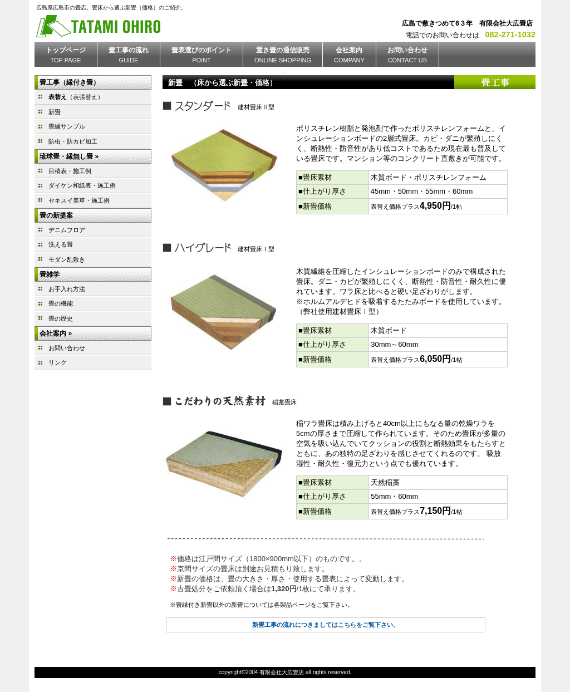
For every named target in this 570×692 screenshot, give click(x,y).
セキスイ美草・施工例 (79, 200)
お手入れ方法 (66, 289)
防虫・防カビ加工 (72, 141)
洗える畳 (60, 244)
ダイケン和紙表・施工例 (82, 185)
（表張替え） (76, 97)
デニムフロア (66, 230)
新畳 (54, 112)
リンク (57, 362)
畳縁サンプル (66, 126)
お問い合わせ (66, 348)
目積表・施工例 (69, 171)
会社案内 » (56, 333)
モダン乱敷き (66, 259)
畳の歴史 (60, 318)
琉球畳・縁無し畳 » (69, 156)
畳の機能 (60, 303)
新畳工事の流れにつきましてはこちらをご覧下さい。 (325, 624)
